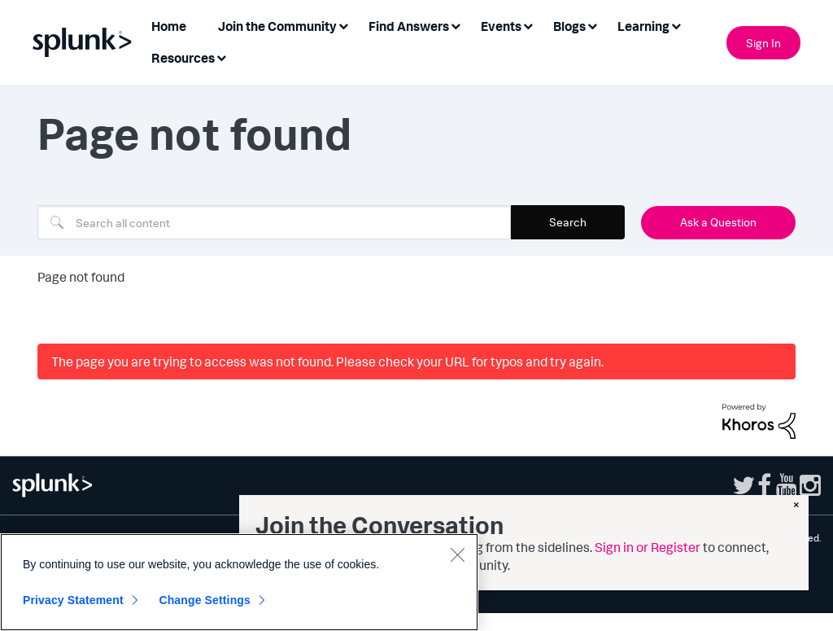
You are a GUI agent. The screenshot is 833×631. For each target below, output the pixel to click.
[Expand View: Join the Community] (343, 25)
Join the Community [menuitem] (277, 26)
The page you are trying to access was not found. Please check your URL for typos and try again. (327, 361)
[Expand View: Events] (528, 25)
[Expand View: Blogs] (592, 25)
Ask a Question (718, 222)
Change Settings (205, 600)
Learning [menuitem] (643, 26)
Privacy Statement (73, 600)
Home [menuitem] (168, 26)
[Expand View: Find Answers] (455, 25)
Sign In (763, 43)
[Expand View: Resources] (221, 56)
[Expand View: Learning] (676, 25)
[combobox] (274, 222)
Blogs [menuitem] (569, 26)
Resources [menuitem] (183, 58)
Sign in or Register (647, 547)
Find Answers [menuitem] (409, 26)
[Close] (457, 554)
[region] (239, 582)
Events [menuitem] (501, 26)
